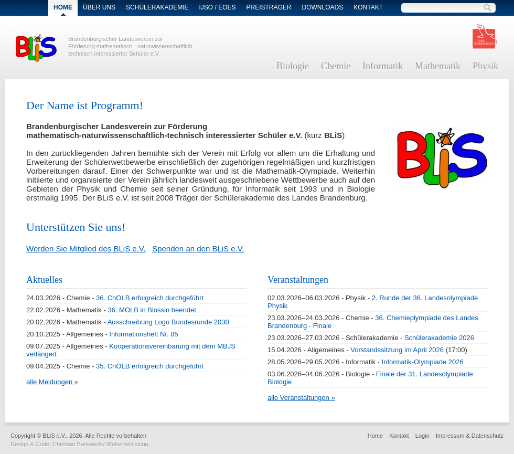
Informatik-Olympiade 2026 (423, 362)
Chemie (335, 66)
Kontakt (368, 7)
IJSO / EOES (217, 7)
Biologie (292, 66)
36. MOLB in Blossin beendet (152, 310)
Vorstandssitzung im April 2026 (397, 350)
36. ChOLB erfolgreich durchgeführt (150, 298)
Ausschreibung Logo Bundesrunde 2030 (168, 322)
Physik (485, 66)
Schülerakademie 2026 (439, 338)
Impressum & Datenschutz (470, 435)
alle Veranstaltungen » (301, 398)
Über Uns (99, 7)
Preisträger (269, 7)
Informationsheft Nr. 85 (143, 334)
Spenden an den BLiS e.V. (198, 248)
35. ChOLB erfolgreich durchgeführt (150, 366)
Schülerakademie (157, 7)
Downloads (323, 7)
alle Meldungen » (52, 382)
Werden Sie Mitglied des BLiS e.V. (86, 248)
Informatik (382, 66)
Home (375, 435)
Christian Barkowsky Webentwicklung (100, 444)
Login (422, 435)
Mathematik (438, 66)
